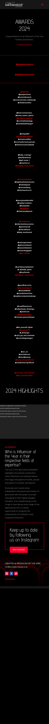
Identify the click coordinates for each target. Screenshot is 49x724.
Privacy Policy (10, 587)
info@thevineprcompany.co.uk (16, 575)
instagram (19, 558)
